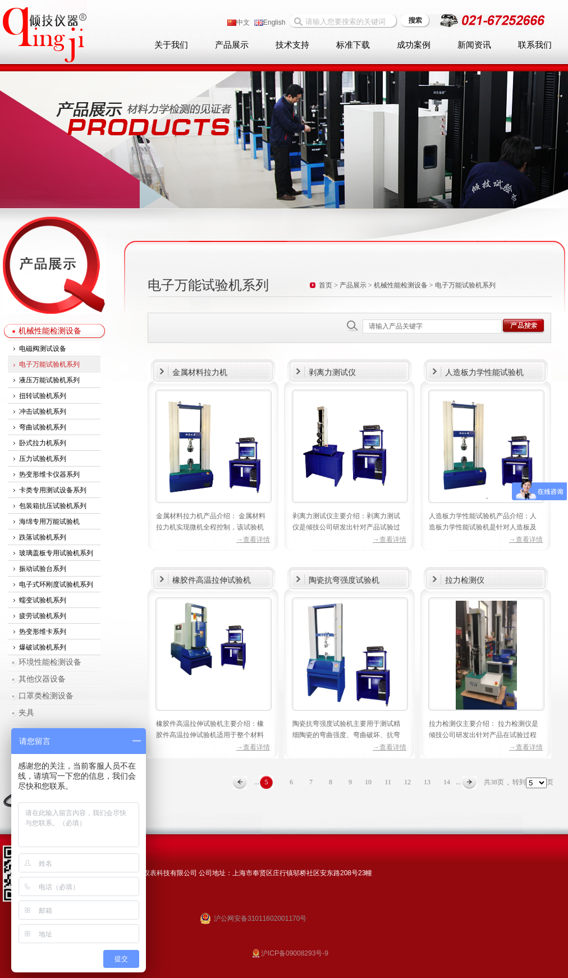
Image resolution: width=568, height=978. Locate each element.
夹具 (26, 713)
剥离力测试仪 (332, 372)
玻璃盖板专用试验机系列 (56, 553)
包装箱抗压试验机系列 (52, 506)
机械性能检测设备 (50, 331)
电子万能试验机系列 (49, 364)
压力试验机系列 (42, 459)
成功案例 (413, 44)
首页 (325, 285)
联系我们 (535, 44)
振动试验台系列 (42, 569)
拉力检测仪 (464, 579)
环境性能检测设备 (50, 662)
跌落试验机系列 (42, 537)
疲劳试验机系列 (42, 616)
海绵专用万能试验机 (49, 521)
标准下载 (353, 44)
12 (407, 782)
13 (427, 782)
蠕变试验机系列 (42, 600)
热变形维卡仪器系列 (49, 474)
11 (387, 782)
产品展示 (232, 44)
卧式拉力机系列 (42, 443)
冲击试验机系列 (42, 411)
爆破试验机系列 (42, 647)
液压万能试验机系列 (49, 380)
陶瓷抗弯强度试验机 (344, 579)
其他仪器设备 (42, 679)
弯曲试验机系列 (42, 427)
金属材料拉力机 (199, 372)
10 (368, 782)
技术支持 (292, 44)
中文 (238, 22)
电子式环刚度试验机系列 (56, 584)
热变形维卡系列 (42, 632)
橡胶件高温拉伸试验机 (211, 579)
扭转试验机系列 (42, 396)
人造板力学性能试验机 (484, 372)
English (269, 22)
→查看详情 (253, 539)
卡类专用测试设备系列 (52, 490)
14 (446, 782)
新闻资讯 (474, 44)
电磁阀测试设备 (42, 349)
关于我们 (171, 44)
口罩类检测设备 (46, 696)
